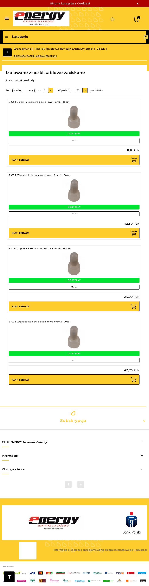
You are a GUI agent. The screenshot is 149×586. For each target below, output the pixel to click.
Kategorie (16, 37)
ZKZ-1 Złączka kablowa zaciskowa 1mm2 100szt (39, 102)
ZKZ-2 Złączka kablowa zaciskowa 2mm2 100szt (40, 175)
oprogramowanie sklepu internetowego (107, 549)
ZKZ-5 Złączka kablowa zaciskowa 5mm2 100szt (39, 248)
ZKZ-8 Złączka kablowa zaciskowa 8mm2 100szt (40, 321)
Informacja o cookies (67, 549)
